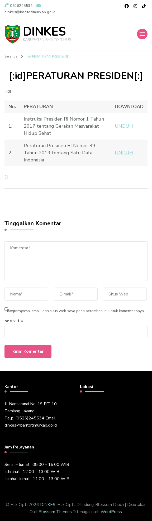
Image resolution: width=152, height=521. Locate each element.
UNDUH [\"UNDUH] (124, 126)
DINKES (44, 32)
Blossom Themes (55, 512)
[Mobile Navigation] (142, 34)
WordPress (111, 512)
